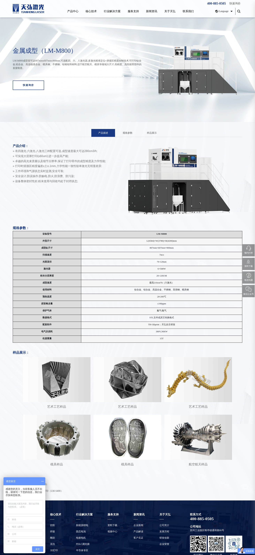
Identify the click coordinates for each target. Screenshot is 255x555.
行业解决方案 (112, 11)
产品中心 (72, 11)
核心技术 (91, 11)
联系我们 (188, 11)
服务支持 (133, 11)
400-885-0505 (216, 3)
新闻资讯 (151, 11)
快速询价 (235, 3)
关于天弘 (170, 11)
